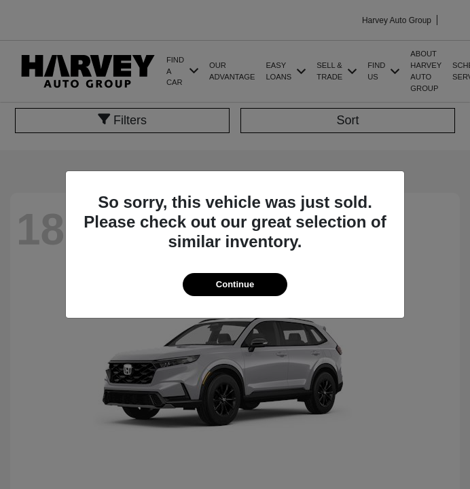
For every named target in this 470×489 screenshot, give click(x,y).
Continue (235, 284)
